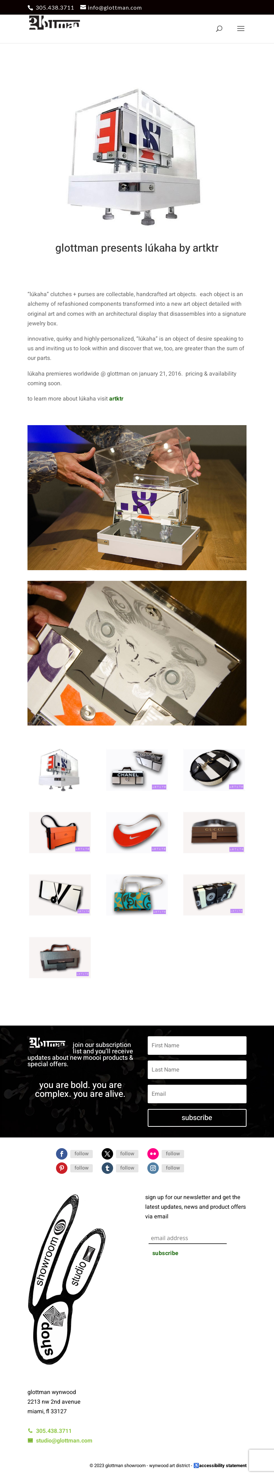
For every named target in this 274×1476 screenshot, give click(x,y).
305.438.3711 (55, 7)
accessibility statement (223, 1465)
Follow (81, 1153)
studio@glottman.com (59, 1440)
